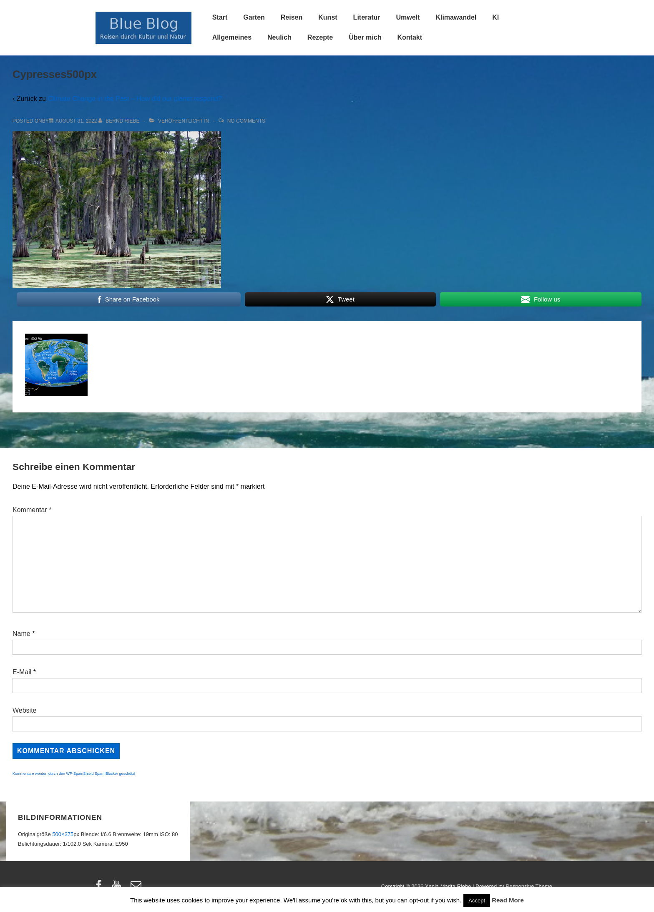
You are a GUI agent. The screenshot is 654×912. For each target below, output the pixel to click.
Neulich (279, 37)
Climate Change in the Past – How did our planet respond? (134, 98)
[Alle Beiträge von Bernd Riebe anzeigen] (119, 121)
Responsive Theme (529, 886)
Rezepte (320, 37)
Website (25, 710)
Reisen (291, 17)
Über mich (365, 37)
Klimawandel (455, 17)
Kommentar (32, 509)
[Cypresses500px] (76, 121)
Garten (254, 17)
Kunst (327, 17)
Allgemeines (232, 37)
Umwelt (408, 17)
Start (219, 17)
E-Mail (22, 672)
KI (495, 17)
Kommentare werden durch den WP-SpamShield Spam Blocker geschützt (74, 773)
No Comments (246, 121)
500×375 (62, 834)
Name (21, 633)
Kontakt (409, 37)
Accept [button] (476, 900)
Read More (508, 900)
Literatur (366, 17)
